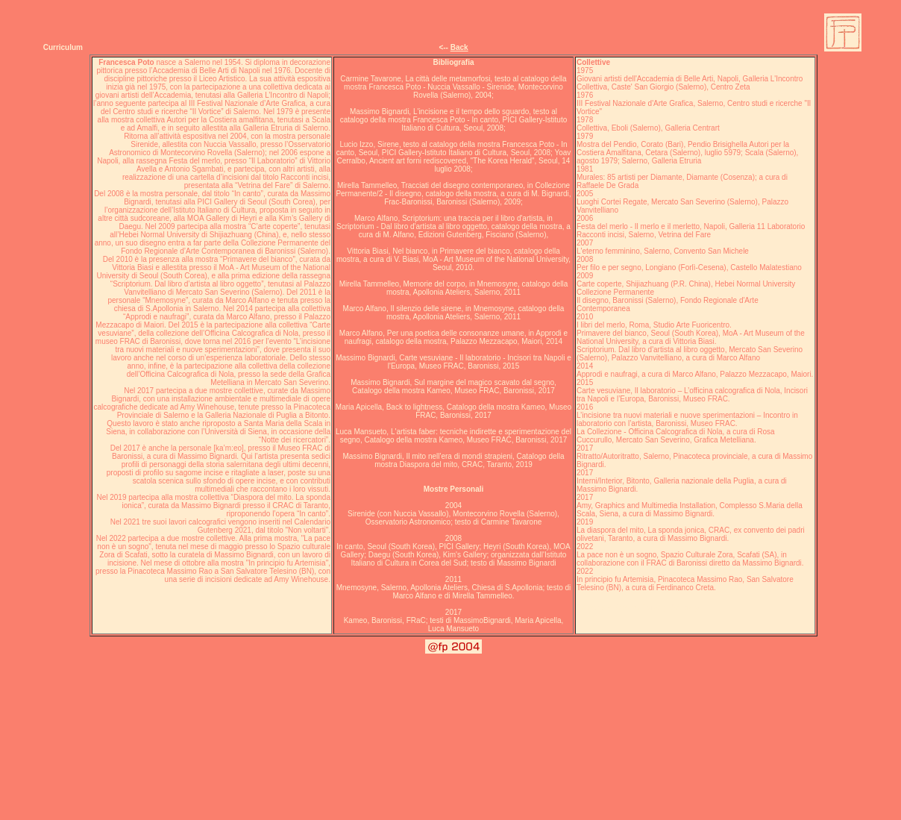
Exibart (653, 608)
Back (459, 47)
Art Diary (684, 608)
